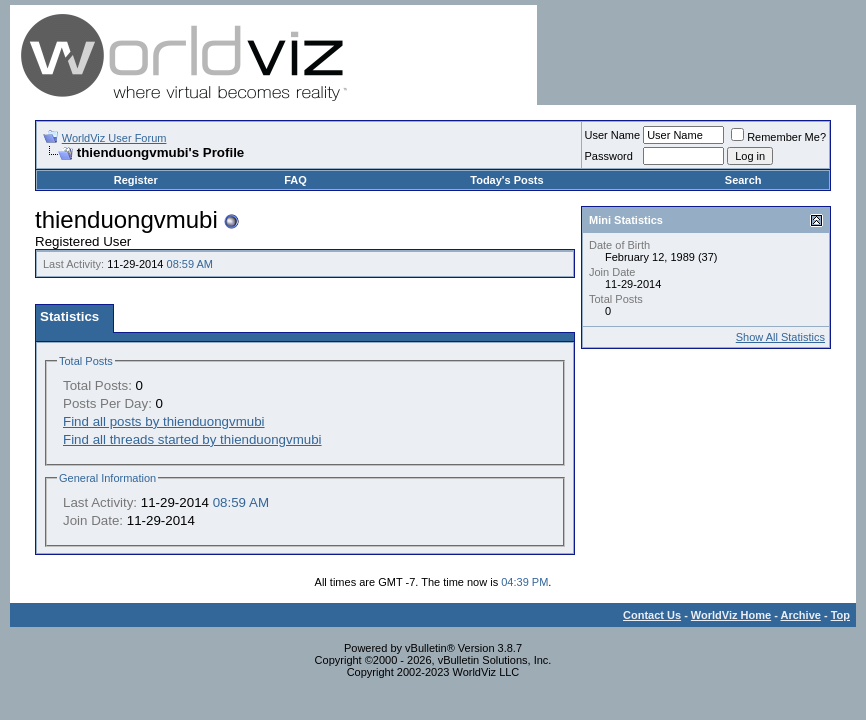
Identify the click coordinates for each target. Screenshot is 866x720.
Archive (801, 615)
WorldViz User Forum (114, 138)
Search (743, 180)
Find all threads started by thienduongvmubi (192, 439)
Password (609, 156)
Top (840, 615)
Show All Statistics (780, 337)
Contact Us (652, 615)
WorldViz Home (731, 615)
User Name (613, 135)
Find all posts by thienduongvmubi (164, 421)
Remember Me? (778, 137)
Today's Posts (506, 180)
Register (136, 180)
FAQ (295, 180)
